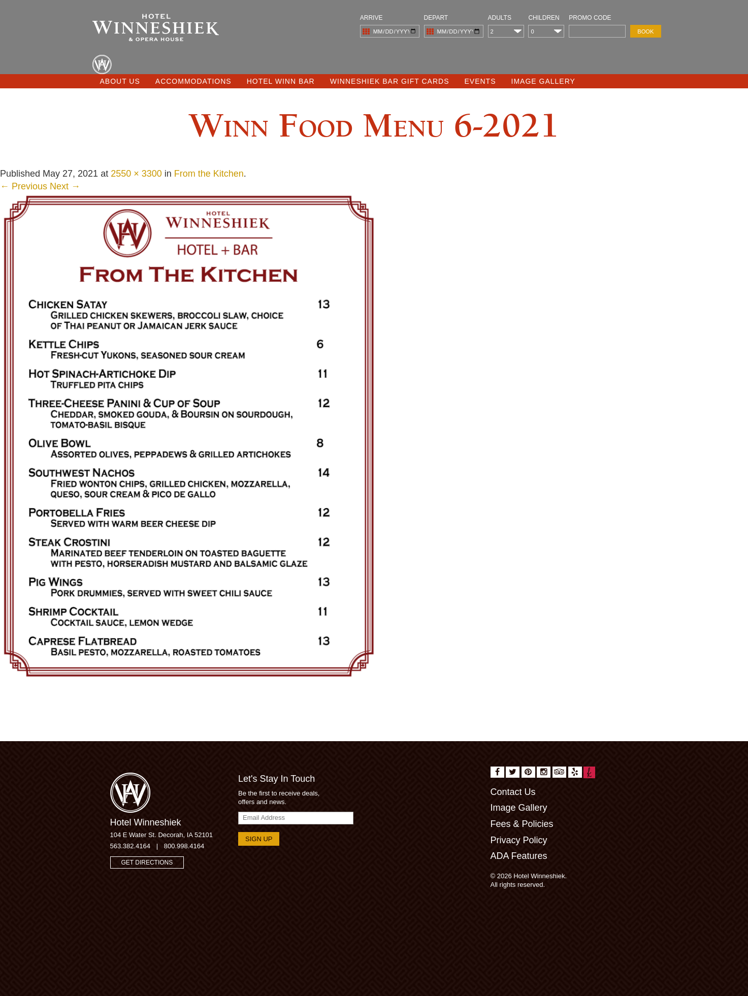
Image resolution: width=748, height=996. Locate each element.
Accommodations (193, 81)
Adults (499, 17)
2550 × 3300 (136, 174)
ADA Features (519, 856)
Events (480, 81)
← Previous (23, 186)
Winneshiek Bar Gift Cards (389, 81)
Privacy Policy (519, 840)
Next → (65, 186)
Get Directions (147, 862)
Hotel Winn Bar (281, 81)
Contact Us (513, 792)
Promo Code (590, 17)
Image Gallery (543, 81)
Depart (436, 17)
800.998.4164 (184, 846)
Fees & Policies (522, 824)
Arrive (371, 17)
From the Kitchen (209, 174)
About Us (120, 81)
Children (543, 17)
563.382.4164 (130, 846)
